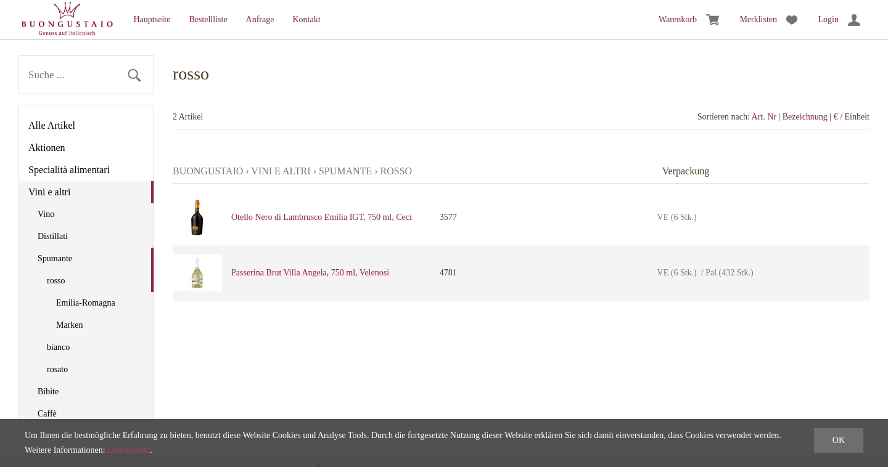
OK (838, 440)
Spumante (55, 258)
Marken (69, 325)
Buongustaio (208, 171)
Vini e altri (49, 192)
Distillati (53, 236)
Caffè (47, 413)
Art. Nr (764, 116)
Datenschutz (128, 450)
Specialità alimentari (69, 169)
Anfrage (260, 19)
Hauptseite (152, 19)
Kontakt (306, 19)
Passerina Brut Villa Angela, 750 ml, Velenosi (310, 272)
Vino (46, 214)
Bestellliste (208, 19)
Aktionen (46, 147)
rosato (57, 369)
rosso (56, 280)
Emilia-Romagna (85, 302)
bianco (58, 347)
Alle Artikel (51, 125)
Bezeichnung (805, 116)
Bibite (48, 391)
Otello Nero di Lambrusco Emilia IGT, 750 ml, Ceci (321, 217)
